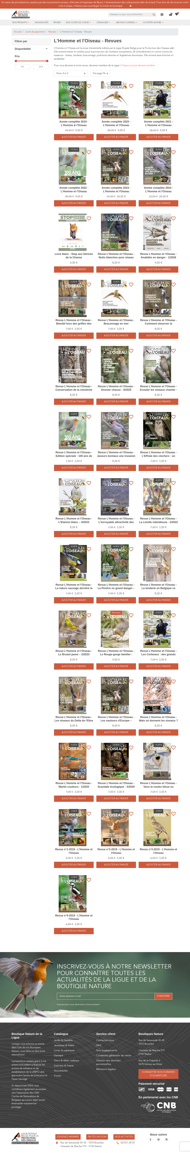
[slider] (16, 61)
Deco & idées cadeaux (66, 1060)
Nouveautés (61, 1071)
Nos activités (124, 1137)
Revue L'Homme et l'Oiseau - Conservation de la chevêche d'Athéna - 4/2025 (73, 390)
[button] (170, 14)
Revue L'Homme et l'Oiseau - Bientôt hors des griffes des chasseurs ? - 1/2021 (74, 324)
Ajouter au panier (74, 137)
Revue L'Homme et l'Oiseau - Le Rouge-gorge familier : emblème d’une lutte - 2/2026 (116, 654)
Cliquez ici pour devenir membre (138, 65)
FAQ (98, 1045)
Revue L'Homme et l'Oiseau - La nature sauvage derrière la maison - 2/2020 (73, 588)
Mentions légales (106, 1069)
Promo (57, 1076)
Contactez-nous (105, 1040)
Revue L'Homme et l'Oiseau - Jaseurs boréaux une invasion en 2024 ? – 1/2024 (116, 456)
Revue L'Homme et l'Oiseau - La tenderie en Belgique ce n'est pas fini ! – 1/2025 (158, 588)
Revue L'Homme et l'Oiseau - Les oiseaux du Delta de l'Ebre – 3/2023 (74, 721)
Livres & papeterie (35, 32)
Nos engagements (106, 1050)
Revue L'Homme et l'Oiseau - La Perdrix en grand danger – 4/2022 (116, 588)
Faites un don (97, 1137)
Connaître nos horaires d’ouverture (158, 1074)
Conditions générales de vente (113, 1055)
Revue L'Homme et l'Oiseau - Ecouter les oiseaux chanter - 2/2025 (158, 390)
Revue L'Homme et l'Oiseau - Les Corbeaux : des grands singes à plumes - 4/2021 (158, 654)
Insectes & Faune (64, 1065)
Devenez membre (68, 1137)
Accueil (18, 32)
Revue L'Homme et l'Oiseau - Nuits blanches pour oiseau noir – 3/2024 (116, 257)
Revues (52, 32)
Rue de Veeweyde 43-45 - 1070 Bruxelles (82, 1143)
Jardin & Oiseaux (63, 1040)
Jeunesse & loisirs (64, 1045)
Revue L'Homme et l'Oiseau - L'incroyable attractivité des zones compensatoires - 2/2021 (116, 522)
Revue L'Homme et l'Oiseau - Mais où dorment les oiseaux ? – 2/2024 (158, 721)
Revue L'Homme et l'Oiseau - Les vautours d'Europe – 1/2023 (116, 721)
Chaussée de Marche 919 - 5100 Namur (81, 1146)
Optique (58, 1055)
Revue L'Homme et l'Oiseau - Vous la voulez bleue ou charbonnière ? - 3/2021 (158, 787)
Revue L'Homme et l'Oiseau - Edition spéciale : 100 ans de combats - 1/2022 (74, 456)
